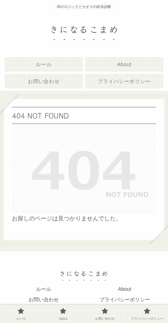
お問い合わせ (43, 299)
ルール (43, 289)
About (124, 289)
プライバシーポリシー (125, 299)
